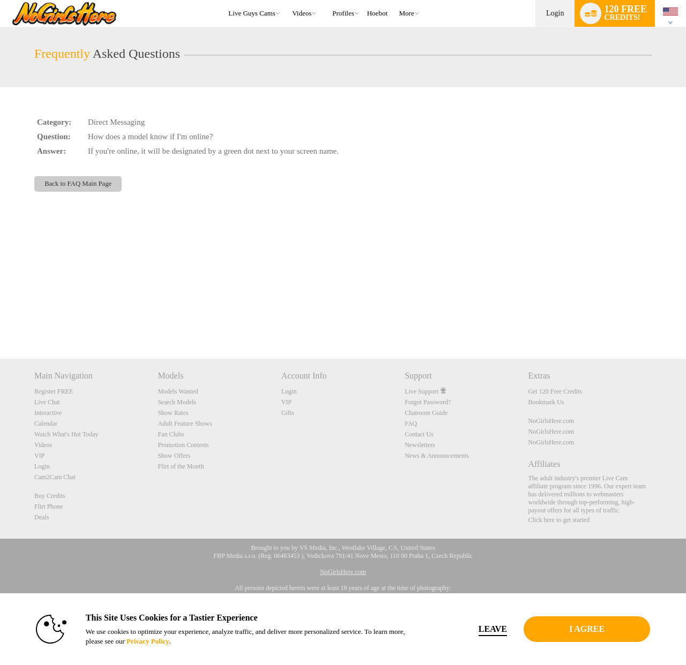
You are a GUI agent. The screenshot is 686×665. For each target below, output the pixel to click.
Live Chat (47, 402)
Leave (493, 628)
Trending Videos (287, 0)
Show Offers (174, 455)
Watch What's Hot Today (66, 434)
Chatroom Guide (426, 413)
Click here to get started (559, 520)
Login (555, 13)
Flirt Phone (48, 506)
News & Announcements (437, 455)
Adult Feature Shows (185, 423)
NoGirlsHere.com (551, 421)
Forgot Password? (428, 402)
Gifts (287, 413)
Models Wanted (178, 391)
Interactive (48, 413)
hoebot (377, 13)
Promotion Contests (183, 445)
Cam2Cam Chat (55, 477)
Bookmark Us (546, 402)
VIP (39, 455)
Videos (301, 13)
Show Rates (173, 413)
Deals (41, 517)
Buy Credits (49, 496)
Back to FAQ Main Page (77, 183)
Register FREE (53, 391)
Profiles (343, 13)
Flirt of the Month (181, 466)
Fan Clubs (171, 434)
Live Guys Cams (251, 13)
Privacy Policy (147, 641)
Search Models (177, 402)
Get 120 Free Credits (555, 391)
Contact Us (419, 434)
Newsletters (420, 445)
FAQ (411, 423)
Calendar (45, 423)
